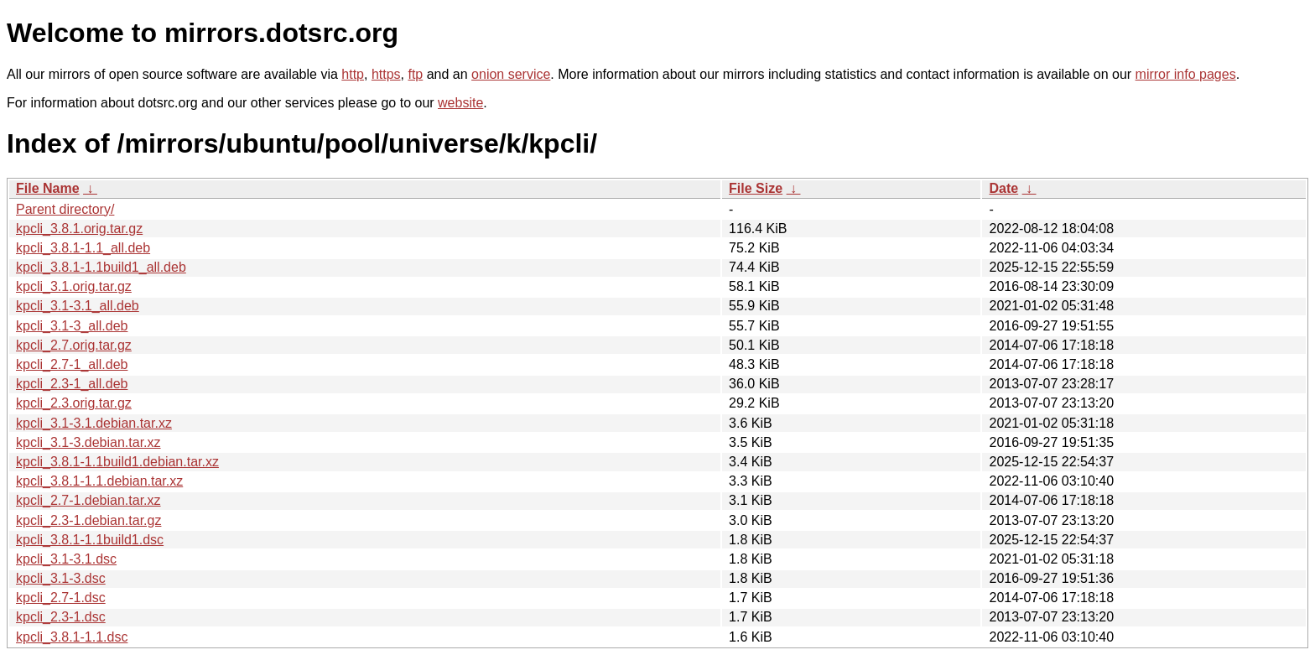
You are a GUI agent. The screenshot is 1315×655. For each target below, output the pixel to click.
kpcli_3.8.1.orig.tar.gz (79, 228)
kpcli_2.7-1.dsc (61, 597)
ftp (415, 74)
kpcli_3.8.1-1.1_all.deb (83, 248)
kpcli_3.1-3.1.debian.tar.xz (94, 423)
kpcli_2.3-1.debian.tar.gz (88, 520)
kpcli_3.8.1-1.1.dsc (71, 637)
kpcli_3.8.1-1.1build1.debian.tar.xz (117, 462)
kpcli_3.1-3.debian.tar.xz (88, 442)
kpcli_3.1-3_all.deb (71, 326)
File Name (48, 188)
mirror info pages (1186, 74)
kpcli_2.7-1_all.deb (71, 364)
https (386, 74)
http (352, 74)
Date (1003, 188)
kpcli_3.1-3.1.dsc (66, 559)
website (460, 103)
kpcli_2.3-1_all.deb (71, 384)
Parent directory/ (65, 209)
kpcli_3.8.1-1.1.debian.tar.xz (99, 481)
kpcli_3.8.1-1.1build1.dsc (90, 540)
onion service (510, 74)
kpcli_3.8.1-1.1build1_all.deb (101, 267)
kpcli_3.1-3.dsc (61, 578)
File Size (755, 188)
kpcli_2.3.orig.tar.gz (74, 403)
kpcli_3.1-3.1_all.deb (77, 306)
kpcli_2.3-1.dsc (61, 617)
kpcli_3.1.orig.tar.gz (74, 286)
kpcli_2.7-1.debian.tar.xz (88, 500)
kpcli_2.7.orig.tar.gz (74, 345)
